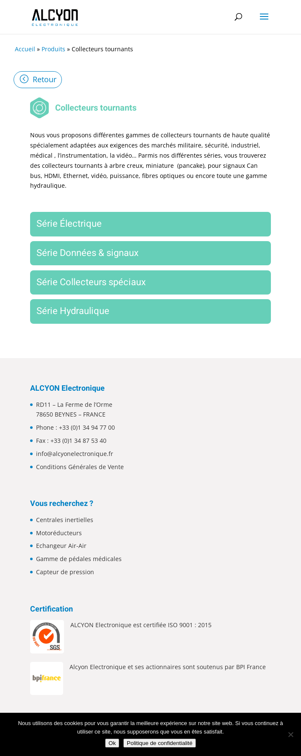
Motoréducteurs (59, 533)
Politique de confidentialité (159, 743)
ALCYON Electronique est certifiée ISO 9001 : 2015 (141, 625)
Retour (44, 79)
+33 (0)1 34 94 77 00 (87, 427)
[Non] (290, 734)
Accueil (25, 49)
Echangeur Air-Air (61, 546)
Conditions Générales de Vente (80, 467)
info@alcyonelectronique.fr (74, 454)
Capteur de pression (65, 572)
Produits (53, 49)
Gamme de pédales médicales (79, 559)
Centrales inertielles (64, 520)
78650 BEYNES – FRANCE (71, 414)
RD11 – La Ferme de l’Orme (74, 404)
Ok (112, 743)
